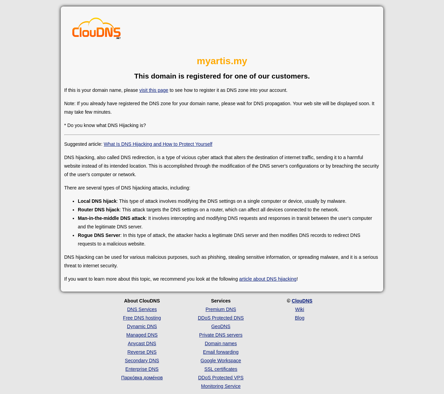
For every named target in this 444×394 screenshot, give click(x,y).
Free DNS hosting (142, 318)
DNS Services (142, 309)
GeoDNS (220, 326)
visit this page (153, 90)
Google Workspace (221, 360)
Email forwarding (221, 352)
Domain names (221, 343)
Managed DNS (142, 335)
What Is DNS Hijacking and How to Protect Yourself (158, 144)
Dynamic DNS (142, 326)
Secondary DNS (142, 360)
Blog (299, 318)
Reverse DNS (142, 352)
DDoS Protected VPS (220, 377)
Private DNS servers (221, 335)
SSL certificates (221, 369)
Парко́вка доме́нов (142, 377)
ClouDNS (302, 301)
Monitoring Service (221, 386)
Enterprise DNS (141, 369)
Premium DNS (220, 309)
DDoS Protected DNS (221, 318)
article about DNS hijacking (268, 279)
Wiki (299, 309)
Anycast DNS (142, 343)
